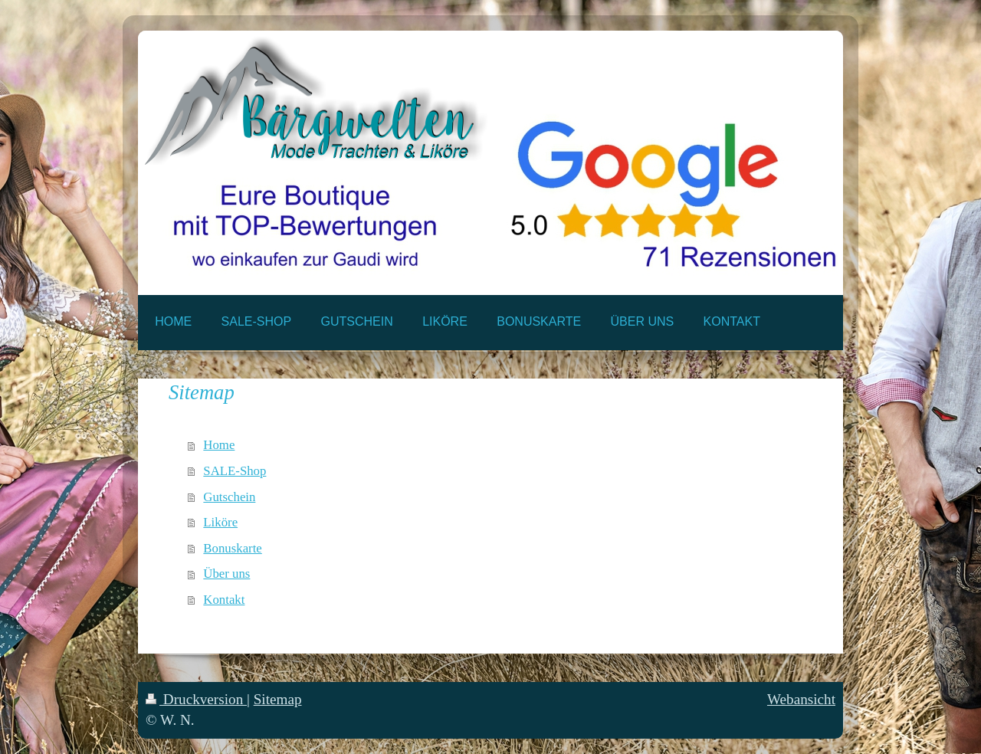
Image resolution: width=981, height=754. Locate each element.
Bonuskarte (232, 548)
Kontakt (223, 599)
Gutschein (229, 497)
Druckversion (196, 699)
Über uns (226, 573)
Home (219, 445)
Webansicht (801, 699)
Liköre (220, 522)
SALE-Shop (234, 471)
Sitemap (278, 699)
